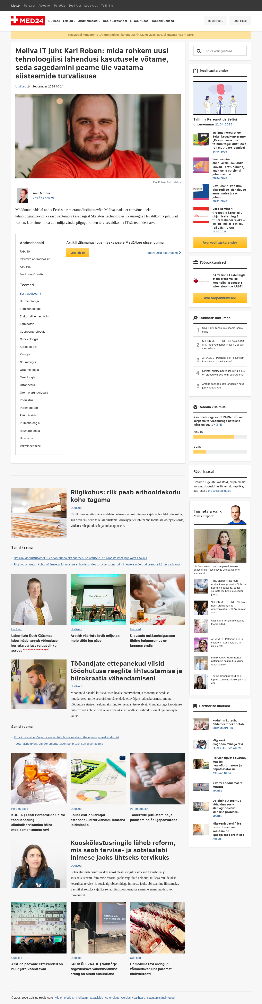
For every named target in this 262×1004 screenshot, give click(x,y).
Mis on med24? (65, 997)
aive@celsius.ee (43, 197)
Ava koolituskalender (220, 242)
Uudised (54, 21)
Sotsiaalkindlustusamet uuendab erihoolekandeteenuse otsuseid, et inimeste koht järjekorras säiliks (80, 558)
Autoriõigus (112, 997)
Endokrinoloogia (30, 309)
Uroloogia (26, 438)
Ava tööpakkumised (220, 298)
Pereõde (59, 5)
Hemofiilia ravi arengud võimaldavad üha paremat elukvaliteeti (151, 969)
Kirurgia (25, 354)
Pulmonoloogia (30, 423)
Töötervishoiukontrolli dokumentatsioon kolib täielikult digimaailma (58, 744)
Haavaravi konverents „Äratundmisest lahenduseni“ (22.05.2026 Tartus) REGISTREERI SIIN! (131, 34)
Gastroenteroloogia (32, 331)
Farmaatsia (27, 324)
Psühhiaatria (28, 415)
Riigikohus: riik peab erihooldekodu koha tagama (126, 496)
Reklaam (82, 997)
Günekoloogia (29, 339)
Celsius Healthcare (133, 997)
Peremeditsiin (29, 408)
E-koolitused (139, 21)
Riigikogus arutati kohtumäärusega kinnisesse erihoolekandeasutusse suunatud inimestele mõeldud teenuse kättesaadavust (97, 564)
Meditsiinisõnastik (31, 274)
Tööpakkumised (162, 21)
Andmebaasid (88, 21)
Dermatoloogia (30, 301)
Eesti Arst (75, 5)
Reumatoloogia (30, 431)
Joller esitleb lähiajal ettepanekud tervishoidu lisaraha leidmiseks (98, 820)
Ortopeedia (27, 385)
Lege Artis (91, 5)
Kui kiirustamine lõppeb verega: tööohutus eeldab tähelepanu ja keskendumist (66, 737)
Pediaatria (26, 400)
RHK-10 (25, 251)
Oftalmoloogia (29, 370)
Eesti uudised (29, 293)
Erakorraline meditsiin (34, 316)
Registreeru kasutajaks (163, 253)
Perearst (29, 5)
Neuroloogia (28, 362)
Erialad (68, 21)
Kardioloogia (28, 347)
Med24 (16, 5)
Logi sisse (240, 21)
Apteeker (44, 5)
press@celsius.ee (219, 491)
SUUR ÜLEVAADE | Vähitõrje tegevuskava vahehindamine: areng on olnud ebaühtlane (95, 969)
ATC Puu (25, 267)
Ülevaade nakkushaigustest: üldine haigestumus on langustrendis (153, 640)
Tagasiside (96, 997)
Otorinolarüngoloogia (34, 392)
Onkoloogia (27, 377)
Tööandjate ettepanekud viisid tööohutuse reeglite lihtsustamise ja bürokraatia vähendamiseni (126, 670)
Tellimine (107, 5)
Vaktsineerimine (30, 446)
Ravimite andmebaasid (35, 259)
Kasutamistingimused (161, 997)
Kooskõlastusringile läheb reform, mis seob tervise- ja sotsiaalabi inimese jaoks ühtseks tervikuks (123, 850)
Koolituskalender (115, 21)
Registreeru (215, 21)
